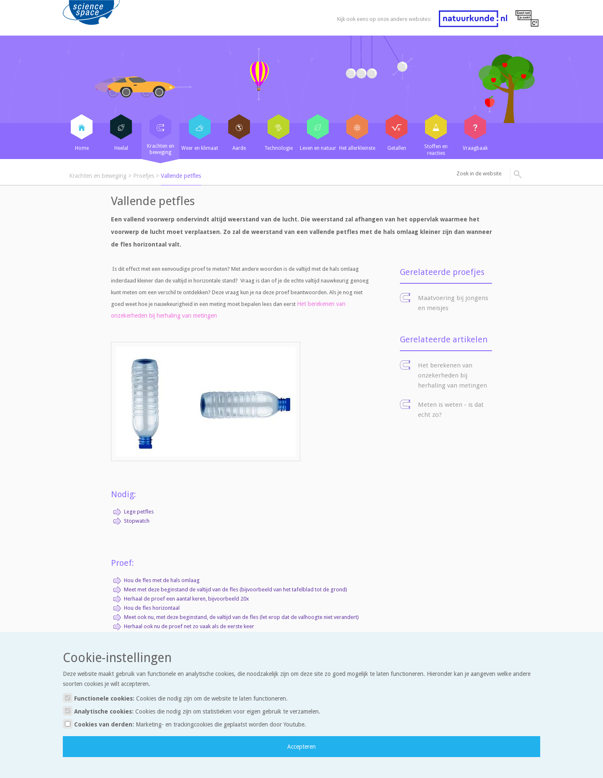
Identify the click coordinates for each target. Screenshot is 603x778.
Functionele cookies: (175, 698)
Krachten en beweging (97, 175)
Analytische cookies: (191, 711)
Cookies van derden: (184, 724)
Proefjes (143, 175)
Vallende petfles (181, 175)
